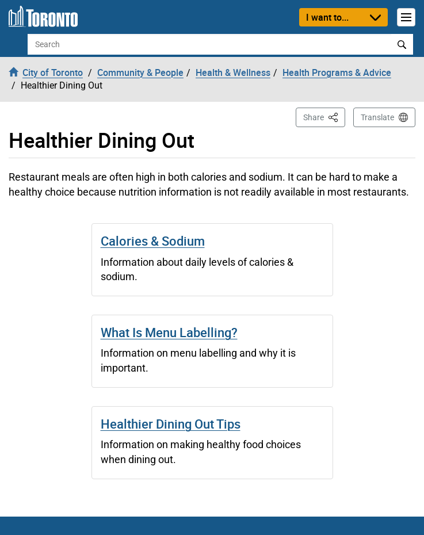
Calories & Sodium (153, 240)
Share (324, 116)
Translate (377, 117)
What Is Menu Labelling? (169, 332)
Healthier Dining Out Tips (170, 423)
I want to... (327, 17)
